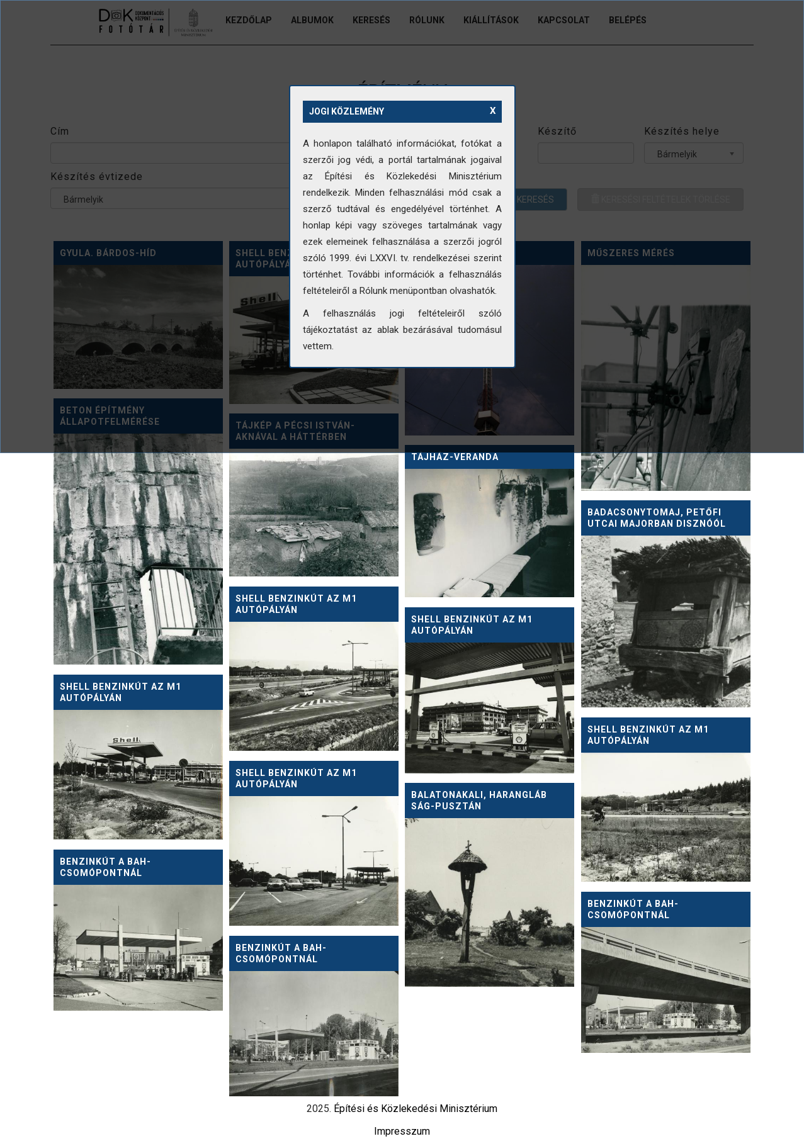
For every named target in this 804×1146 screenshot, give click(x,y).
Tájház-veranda (455, 457)
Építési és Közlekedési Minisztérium (415, 1109)
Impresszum (402, 1131)
